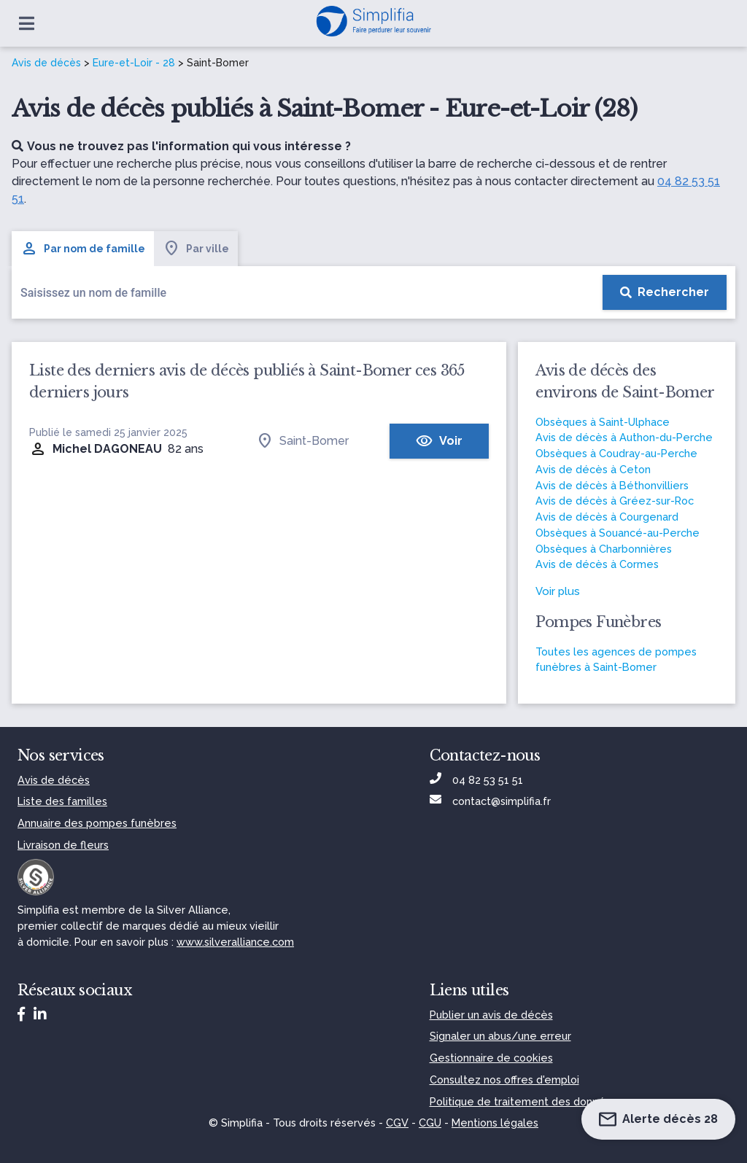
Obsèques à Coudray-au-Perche (616, 453)
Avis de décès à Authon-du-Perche (624, 437)
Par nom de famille (82, 248)
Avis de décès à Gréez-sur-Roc (614, 500)
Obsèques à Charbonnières (603, 548)
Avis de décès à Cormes (597, 564)
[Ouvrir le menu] (26, 23)
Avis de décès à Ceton (593, 469)
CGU (430, 1122)
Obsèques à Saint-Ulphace (602, 422)
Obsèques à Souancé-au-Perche (617, 532)
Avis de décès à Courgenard (606, 516)
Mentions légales (495, 1122)
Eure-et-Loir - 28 (134, 63)
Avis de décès (46, 63)
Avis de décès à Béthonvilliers (612, 485)
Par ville (196, 248)
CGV (397, 1122)
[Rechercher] (665, 292)
